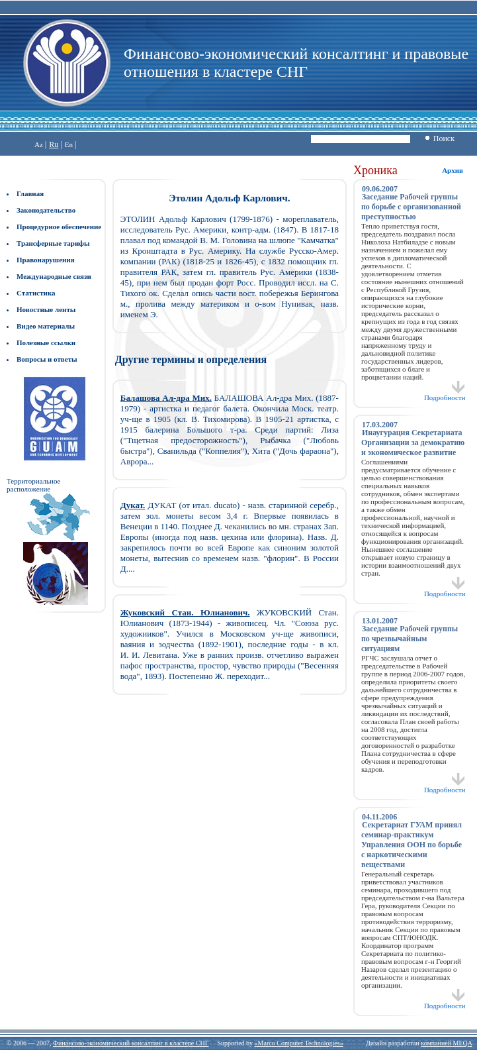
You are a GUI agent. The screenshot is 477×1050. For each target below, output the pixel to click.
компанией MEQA (446, 1043)
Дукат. (133, 505)
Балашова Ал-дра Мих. (166, 398)
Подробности (445, 394)
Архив (452, 170)
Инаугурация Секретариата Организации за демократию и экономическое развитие (412, 442)
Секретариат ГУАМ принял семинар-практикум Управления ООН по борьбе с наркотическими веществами (411, 844)
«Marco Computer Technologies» (299, 1043)
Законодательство (46, 210)
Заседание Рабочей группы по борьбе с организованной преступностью (411, 206)
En (69, 144)
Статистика (36, 293)
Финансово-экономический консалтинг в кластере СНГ (130, 1043)
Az (38, 144)
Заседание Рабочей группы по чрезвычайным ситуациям (409, 638)
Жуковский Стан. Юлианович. (185, 612)
